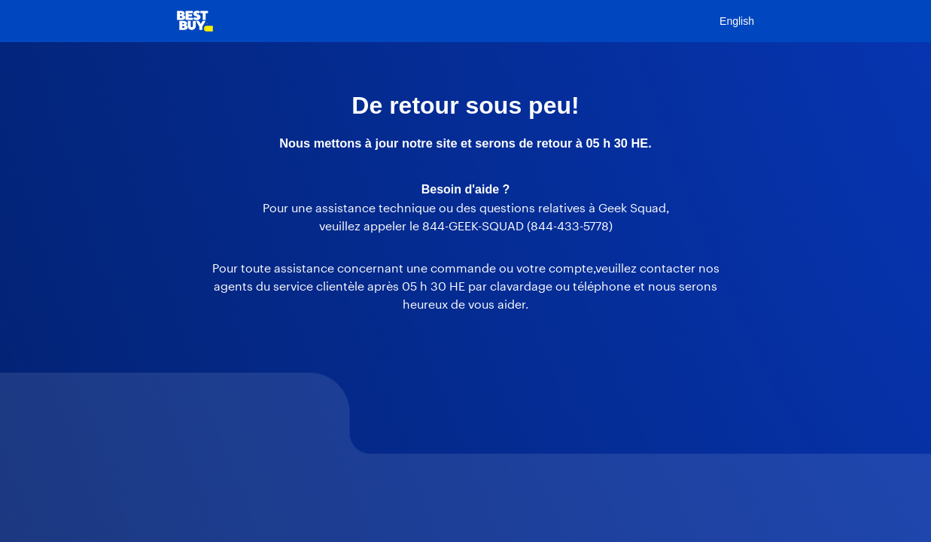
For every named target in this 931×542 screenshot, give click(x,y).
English (737, 21)
